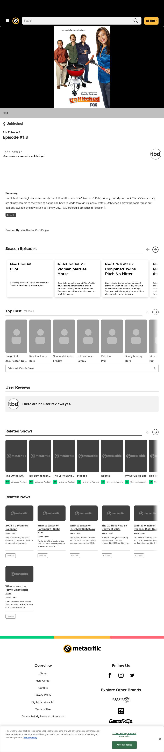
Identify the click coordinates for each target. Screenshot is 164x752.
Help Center (43, 680)
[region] (82, 739)
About (43, 673)
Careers (43, 688)
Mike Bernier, (28, 230)
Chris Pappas (42, 230)
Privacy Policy (43, 695)
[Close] (160, 739)
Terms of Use (43, 709)
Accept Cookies (124, 744)
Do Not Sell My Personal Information (43, 716)
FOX (5, 113)
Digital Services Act (43, 702)
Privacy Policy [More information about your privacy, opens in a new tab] (30, 737)
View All (29, 311)
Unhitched (14, 124)
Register (151, 21)
